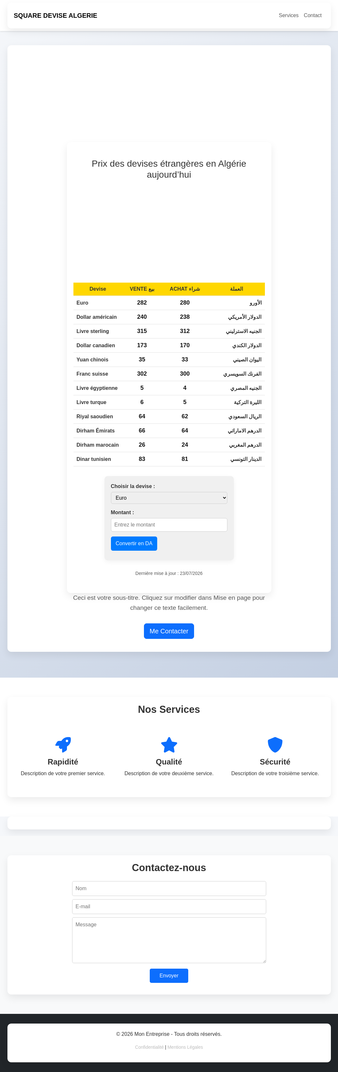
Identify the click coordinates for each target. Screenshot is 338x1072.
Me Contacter (168, 631)
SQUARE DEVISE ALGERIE (55, 15)
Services (289, 15)
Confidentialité (149, 1047)
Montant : (122, 512)
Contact (313, 15)
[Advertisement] (169, 97)
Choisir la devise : (133, 486)
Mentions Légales (185, 1047)
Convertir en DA (134, 543)
